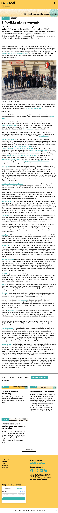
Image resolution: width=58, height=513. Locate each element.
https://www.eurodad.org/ (23, 146)
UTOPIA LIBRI (22, 300)
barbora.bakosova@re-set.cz (33, 108)
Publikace (5, 465)
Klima (20, 377)
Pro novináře (5, 467)
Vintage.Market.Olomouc (9, 125)
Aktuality (4, 461)
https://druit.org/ (44, 136)
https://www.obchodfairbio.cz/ (11, 159)
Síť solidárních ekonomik (42, 391)
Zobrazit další (29, 449)
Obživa (4, 53)
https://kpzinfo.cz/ (39, 163)
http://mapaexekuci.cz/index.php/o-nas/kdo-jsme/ (17, 148)
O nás (3, 463)
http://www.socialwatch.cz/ (38, 150)
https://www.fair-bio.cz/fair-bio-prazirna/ (36, 161)
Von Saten (42, 510)
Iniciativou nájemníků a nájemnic (17, 53)
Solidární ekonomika (39, 377)
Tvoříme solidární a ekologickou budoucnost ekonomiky (14, 426)
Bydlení (12, 377)
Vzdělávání (5, 380)
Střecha (4, 284)
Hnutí (27, 377)
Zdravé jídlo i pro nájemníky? (10, 393)
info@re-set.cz (37, 463)
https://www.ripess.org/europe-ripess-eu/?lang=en (21, 155)
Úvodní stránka (6, 460)
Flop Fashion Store (28, 129)
